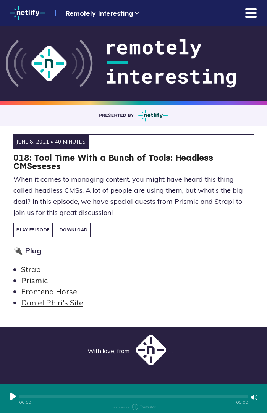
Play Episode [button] (33, 229)
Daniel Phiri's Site (52, 302)
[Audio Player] (133, 398)
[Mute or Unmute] (254, 397)
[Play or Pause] (13, 396)
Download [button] (74, 229)
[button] (133, 396)
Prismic (34, 280)
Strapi (32, 269)
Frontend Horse (49, 291)
